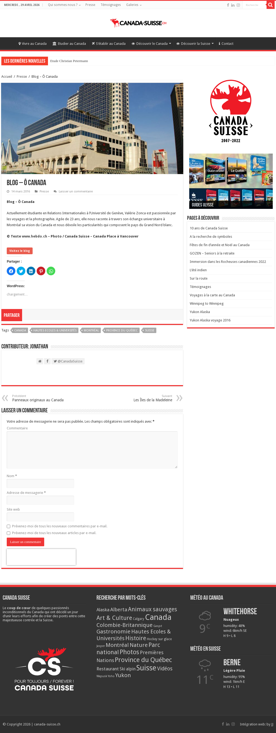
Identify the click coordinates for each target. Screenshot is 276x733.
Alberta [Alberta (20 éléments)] (118, 609)
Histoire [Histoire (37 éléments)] (135, 638)
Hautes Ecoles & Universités (55, 330)
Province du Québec (122, 330)
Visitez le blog (19, 250)
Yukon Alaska (200, 312)
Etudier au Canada (69, 44)
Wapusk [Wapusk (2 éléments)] (101, 676)
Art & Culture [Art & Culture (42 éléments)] (114, 618)
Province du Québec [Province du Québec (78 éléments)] (143, 660)
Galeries (132, 5)
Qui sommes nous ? (62, 5)
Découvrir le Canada (150, 44)
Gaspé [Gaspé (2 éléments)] (157, 626)
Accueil (8, 43)
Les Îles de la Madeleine (144, 398)
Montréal (91, 330)
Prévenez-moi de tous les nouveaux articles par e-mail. (54, 533)
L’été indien (198, 270)
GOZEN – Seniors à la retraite (212, 253)
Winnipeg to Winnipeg (207, 303)
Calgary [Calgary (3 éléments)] (138, 619)
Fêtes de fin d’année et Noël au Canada (220, 245)
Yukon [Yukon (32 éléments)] (123, 675)
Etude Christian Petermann (69, 61)
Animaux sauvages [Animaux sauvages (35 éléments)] (152, 609)
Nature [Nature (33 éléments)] (139, 645)
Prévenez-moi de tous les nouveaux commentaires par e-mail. (59, 526)
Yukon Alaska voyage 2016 (210, 320)
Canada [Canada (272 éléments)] (158, 617)
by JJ (270, 724)
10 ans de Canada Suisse (209, 228)
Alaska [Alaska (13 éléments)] (102, 609)
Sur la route (199, 278)
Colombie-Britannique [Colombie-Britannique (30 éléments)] (124, 625)
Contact (226, 44)
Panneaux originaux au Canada (39, 398)
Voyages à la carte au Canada (212, 295)
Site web (13, 509)
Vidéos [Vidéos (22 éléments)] (164, 669)
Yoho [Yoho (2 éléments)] (111, 676)
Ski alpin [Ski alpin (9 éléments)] (128, 668)
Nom (12, 476)
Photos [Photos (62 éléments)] (129, 652)
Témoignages (111, 5)
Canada (20, 330)
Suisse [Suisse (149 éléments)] (146, 668)
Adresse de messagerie (26, 493)
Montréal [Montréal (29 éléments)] (117, 645)
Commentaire (17, 428)
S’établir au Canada (109, 44)
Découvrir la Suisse (193, 44)
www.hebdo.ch (34, 236)
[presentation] (41, 557)
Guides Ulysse (203, 205)
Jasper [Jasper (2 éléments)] (100, 646)
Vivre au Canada (33, 44)
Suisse (149, 330)
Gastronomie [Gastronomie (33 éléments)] (113, 631)
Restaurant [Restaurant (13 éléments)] (107, 668)
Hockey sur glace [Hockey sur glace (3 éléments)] (159, 639)
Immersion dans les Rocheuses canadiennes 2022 (228, 262)
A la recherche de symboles (211, 237)
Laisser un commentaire (76, 191)
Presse (90, 5)
